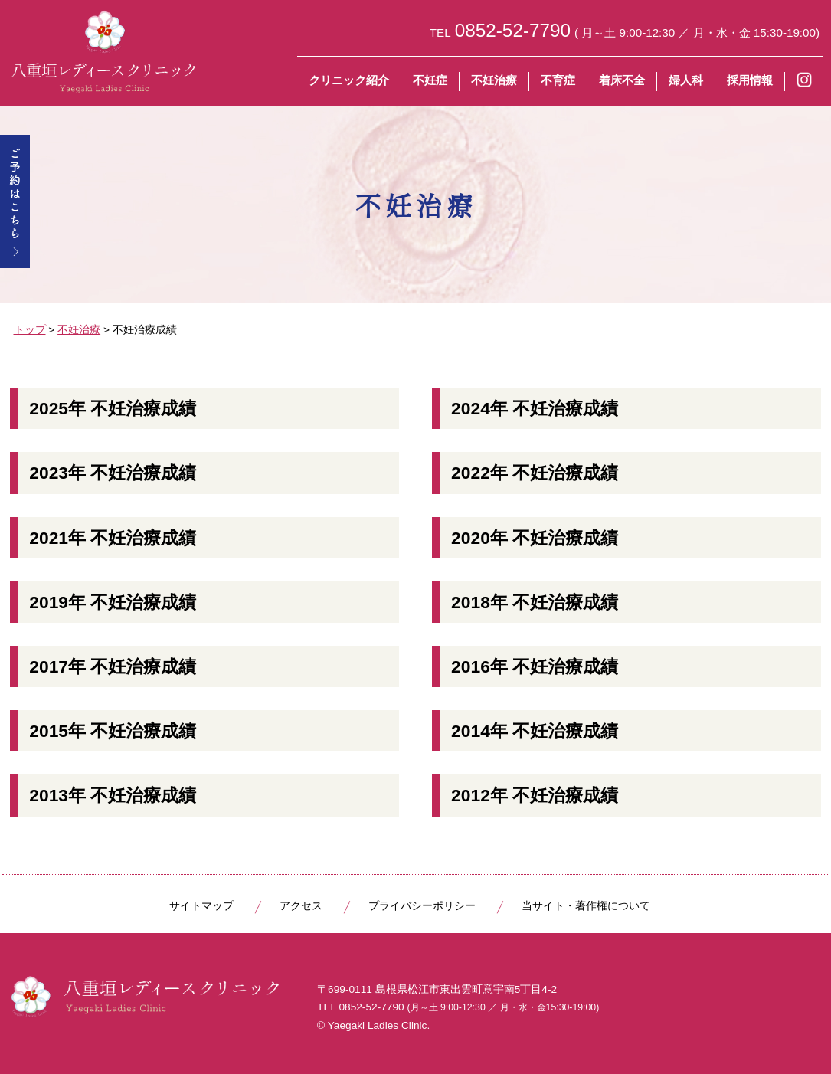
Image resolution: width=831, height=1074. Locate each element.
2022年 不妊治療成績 (534, 473)
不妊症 (430, 80)
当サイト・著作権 (586, 906)
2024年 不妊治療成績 (534, 408)
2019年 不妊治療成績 (112, 602)
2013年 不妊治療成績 (112, 795)
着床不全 (622, 80)
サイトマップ (201, 906)
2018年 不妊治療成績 (534, 602)
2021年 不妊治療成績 (112, 538)
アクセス (301, 906)
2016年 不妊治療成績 (534, 666)
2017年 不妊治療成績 (112, 666)
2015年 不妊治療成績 (112, 731)
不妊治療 (494, 80)
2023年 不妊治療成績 (112, 473)
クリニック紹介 (349, 80)
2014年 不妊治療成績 (534, 731)
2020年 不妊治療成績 (534, 538)
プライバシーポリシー (422, 906)
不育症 (558, 80)
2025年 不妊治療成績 (112, 408)
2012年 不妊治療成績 (534, 795)
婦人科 (686, 80)
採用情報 (750, 80)
